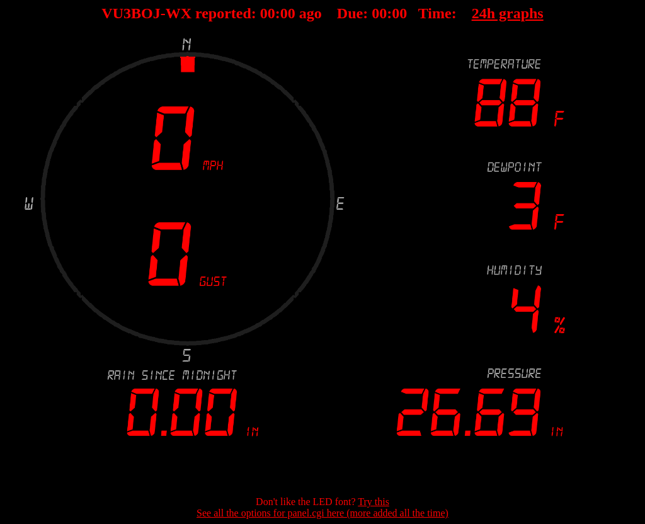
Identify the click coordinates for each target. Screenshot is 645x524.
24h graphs (508, 13)
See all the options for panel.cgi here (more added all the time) (322, 513)
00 (267, 13)
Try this (373, 501)
